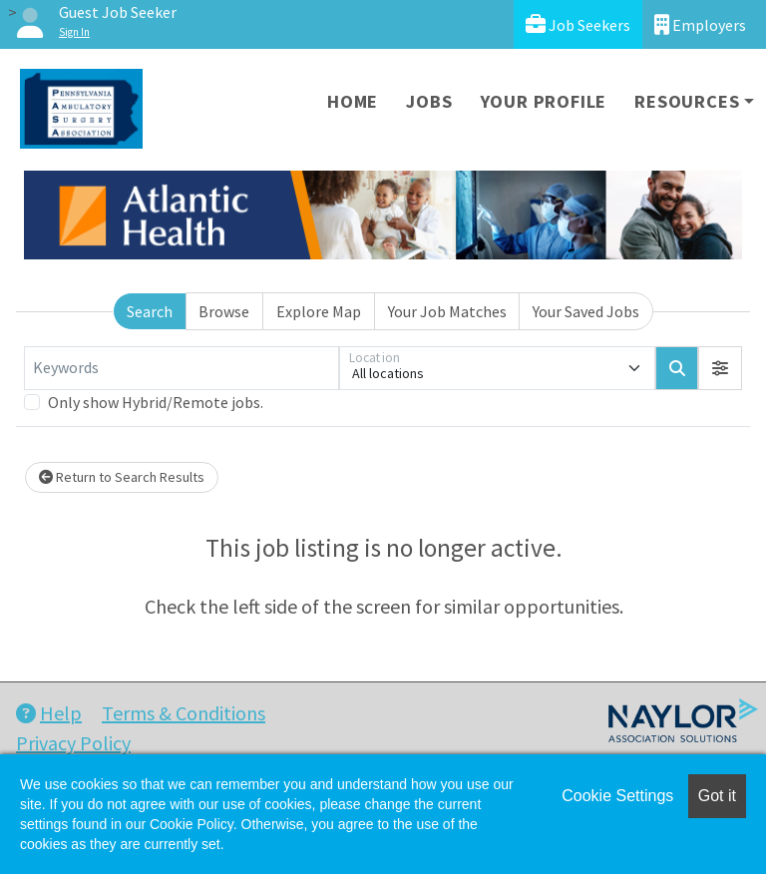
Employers (700, 24)
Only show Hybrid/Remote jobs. (155, 402)
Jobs (429, 101)
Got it (717, 795)
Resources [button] (686, 101)
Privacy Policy (73, 742)
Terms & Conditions (183, 712)
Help (49, 712)
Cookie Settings (617, 795)
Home (352, 101)
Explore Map (318, 311)
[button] (720, 368)
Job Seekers (578, 24)
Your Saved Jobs (586, 311)
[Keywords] (181, 368)
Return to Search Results (121, 477)
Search (150, 311)
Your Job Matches (447, 311)
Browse (223, 311)
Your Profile (544, 101)
